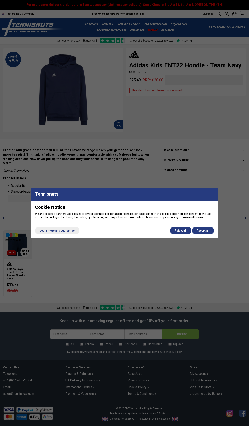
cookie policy (169, 213)
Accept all (203, 230)
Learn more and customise (57, 230)
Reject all (181, 230)
